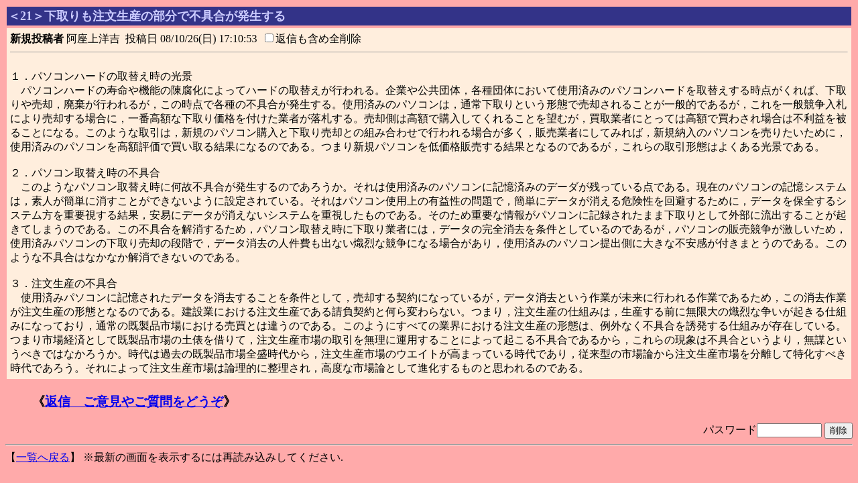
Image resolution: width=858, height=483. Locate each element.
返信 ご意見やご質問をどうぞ (134, 401)
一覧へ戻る (43, 457)
